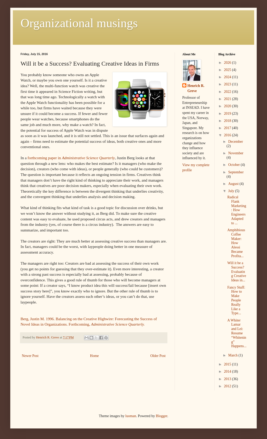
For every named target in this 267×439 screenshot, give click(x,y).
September (236, 172)
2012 (228, 386)
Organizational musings (79, 23)
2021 (228, 99)
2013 (228, 379)
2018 (228, 121)
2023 (228, 84)
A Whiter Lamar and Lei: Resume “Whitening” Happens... (236, 333)
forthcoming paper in (71, 158)
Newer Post (30, 356)
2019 (228, 113)
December (235, 142)
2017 (228, 128)
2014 (228, 371)
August (234, 184)
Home (94, 356)
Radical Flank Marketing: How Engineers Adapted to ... (236, 210)
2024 (228, 77)
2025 (228, 70)
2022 (228, 92)
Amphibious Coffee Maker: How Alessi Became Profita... (236, 243)
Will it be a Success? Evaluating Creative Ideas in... (236, 271)
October (234, 165)
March (233, 355)
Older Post (158, 356)
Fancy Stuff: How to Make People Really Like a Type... (236, 300)
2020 (228, 106)
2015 (228, 364)
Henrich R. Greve (195, 88)
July (231, 191)
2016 (228, 135)
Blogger (161, 416)
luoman (130, 416)
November (235, 153)
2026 (228, 63)
